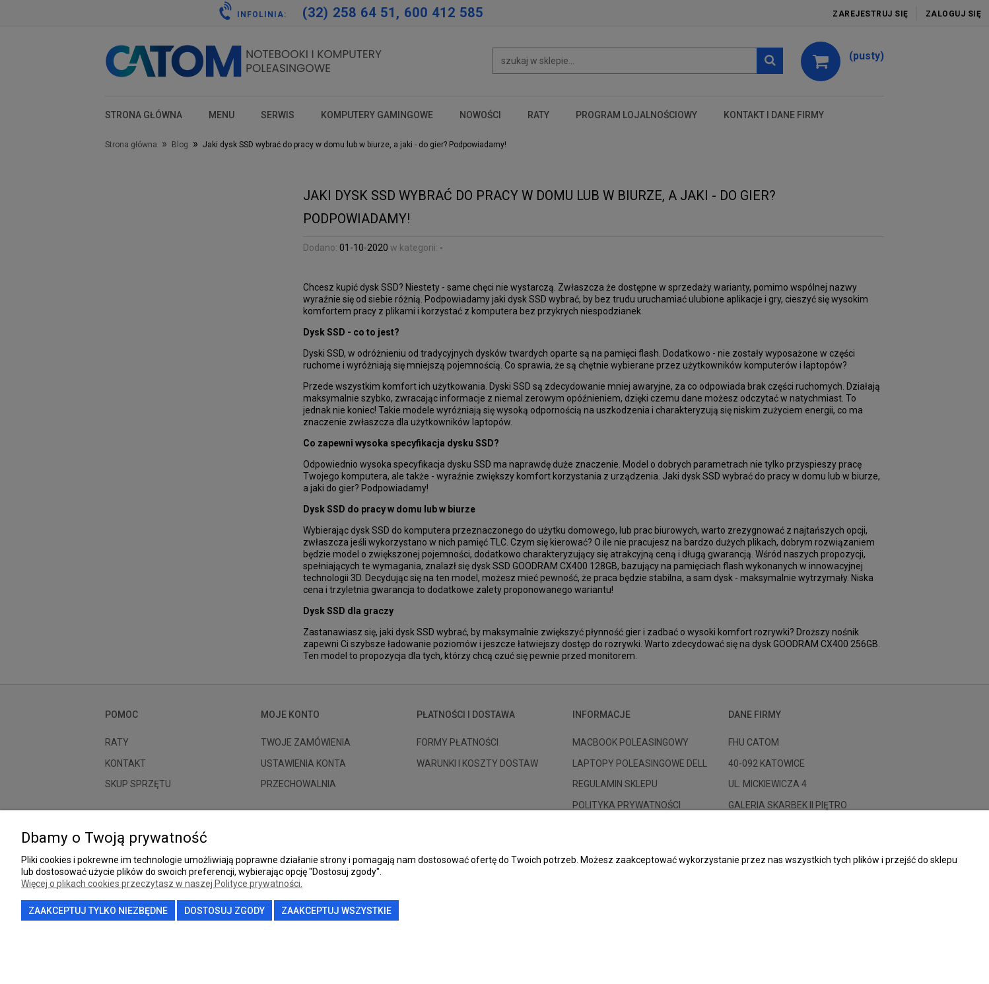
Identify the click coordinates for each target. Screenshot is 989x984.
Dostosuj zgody (224, 910)
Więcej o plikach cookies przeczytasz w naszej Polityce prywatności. (161, 883)
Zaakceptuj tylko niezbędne (98, 910)
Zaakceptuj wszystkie (336, 910)
